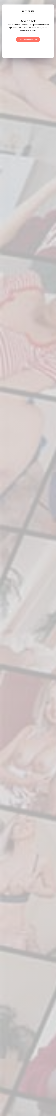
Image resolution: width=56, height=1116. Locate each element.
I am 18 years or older (28, 39)
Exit (28, 52)
